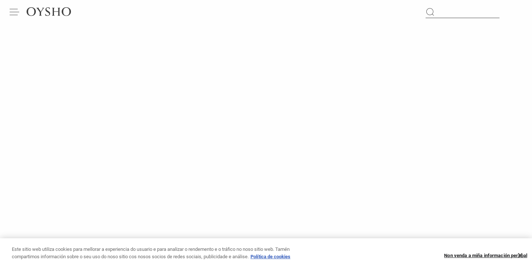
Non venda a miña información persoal (485, 257)
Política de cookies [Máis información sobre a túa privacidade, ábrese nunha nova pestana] (270, 259)
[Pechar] (520, 258)
